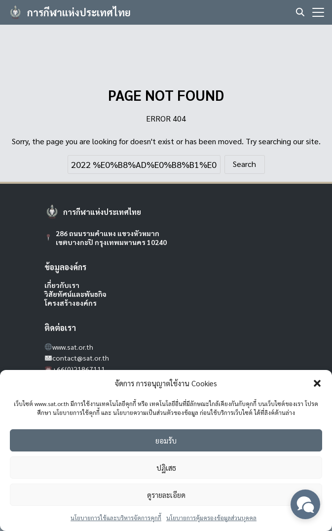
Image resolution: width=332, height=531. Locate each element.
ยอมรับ (166, 440)
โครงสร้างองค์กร (70, 302)
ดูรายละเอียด (166, 494)
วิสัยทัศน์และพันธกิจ (75, 293)
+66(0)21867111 (78, 369)
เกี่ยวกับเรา (61, 285)
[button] (317, 383)
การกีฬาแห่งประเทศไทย (79, 12)
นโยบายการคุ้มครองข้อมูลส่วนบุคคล (211, 518)
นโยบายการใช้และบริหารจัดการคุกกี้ (116, 518)
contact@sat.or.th (80, 357)
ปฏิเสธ (166, 467)
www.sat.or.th (72, 346)
